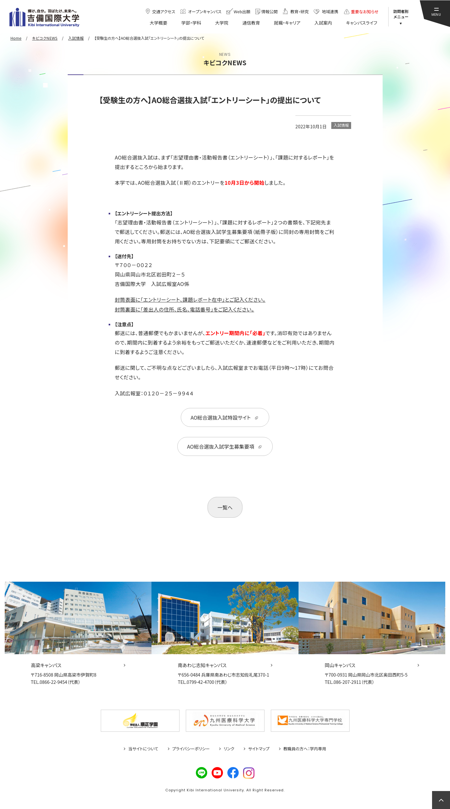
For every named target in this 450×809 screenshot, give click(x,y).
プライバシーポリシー (191, 748)
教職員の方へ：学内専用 (304, 748)
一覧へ (224, 507)
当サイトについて (143, 748)
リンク (229, 748)
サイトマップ (259, 748)
